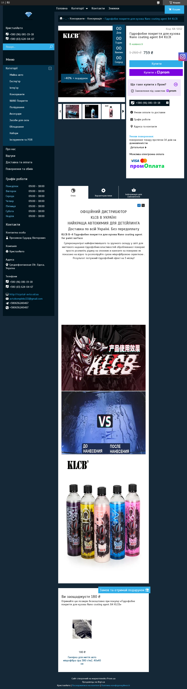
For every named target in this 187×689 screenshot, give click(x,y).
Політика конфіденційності (115, 685)
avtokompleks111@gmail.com (26, 298)
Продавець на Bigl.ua (93, 682)
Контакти (98, 8)
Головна (62, 8)
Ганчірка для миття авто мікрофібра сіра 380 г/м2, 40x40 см (82, 660)
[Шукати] (51, 46)
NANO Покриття (19, 100)
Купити (157, 64)
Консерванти (77, 18)
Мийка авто (16, 74)
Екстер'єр (15, 81)
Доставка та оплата (19, 162)
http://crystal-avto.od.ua (24, 294)
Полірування (17, 107)
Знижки (114, 8)
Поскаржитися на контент (86, 685)
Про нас (11, 149)
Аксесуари (15, 113)
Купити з (156, 72)
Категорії (77, 8)
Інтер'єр (14, 87)
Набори (14, 133)
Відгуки (10, 156)
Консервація (94, 18)
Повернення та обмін (19, 169)
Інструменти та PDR (21, 139)
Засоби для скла (19, 120)
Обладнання (17, 126)
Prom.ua (111, 678)
